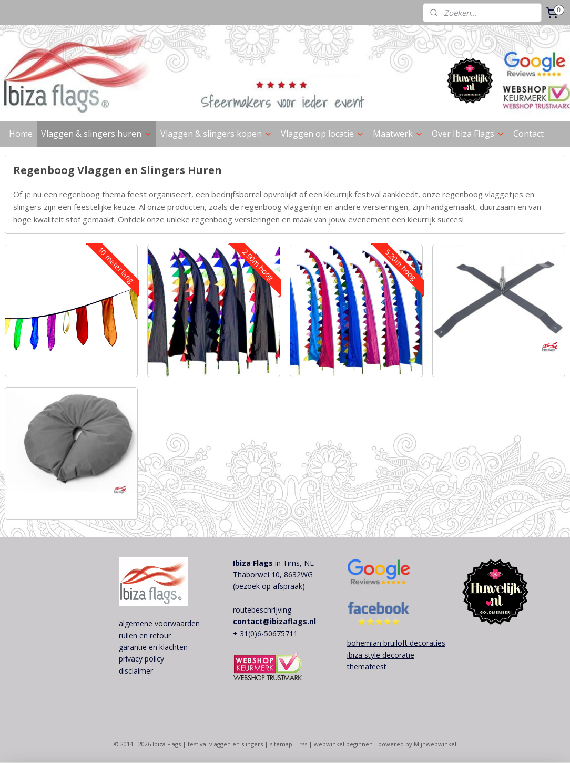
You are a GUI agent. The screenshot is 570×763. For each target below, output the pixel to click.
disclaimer (136, 671)
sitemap (281, 744)
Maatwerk (398, 133)
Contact (528, 133)
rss (303, 744)
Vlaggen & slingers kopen (216, 133)
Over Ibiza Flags (468, 133)
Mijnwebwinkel (435, 744)
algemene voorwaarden (159, 623)
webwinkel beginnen (343, 744)
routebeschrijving (262, 610)
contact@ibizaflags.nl (274, 621)
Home (21, 133)
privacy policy (141, 659)
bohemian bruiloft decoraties (396, 643)
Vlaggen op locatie (322, 133)
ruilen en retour (145, 635)
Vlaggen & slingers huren (96, 133)
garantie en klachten (153, 647)
